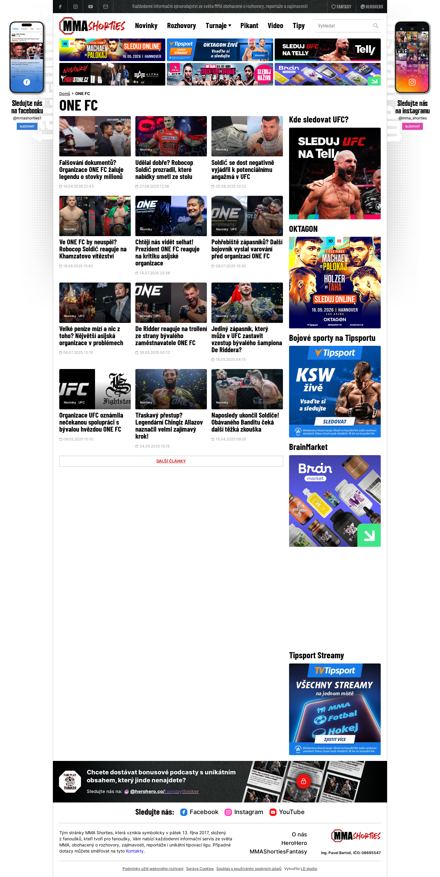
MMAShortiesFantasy (278, 852)
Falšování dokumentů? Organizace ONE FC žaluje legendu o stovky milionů (91, 170)
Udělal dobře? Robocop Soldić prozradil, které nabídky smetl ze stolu (164, 170)
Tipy (299, 26)
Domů (64, 94)
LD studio (309, 869)
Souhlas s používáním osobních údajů (248, 869)
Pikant (249, 26)
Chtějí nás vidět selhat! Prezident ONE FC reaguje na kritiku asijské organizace (167, 253)
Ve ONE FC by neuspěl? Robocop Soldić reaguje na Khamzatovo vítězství (93, 249)
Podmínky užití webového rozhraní (153, 869)
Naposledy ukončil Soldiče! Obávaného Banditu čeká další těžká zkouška (245, 422)
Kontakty (135, 851)
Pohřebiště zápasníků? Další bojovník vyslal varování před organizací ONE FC (246, 249)
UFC (234, 229)
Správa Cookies (200, 869)
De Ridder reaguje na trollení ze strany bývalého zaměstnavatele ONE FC (171, 336)
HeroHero (294, 843)
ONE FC (82, 94)
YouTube (287, 812)
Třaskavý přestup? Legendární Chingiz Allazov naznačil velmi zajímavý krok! (169, 426)
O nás (299, 835)
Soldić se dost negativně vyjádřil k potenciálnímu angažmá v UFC (242, 170)
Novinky (146, 26)
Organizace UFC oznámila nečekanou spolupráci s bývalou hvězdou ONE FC (91, 422)
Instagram (244, 812)
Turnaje (218, 26)
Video (275, 26)
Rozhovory (181, 26)
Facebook (199, 812)
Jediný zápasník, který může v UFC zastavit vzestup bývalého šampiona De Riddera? (246, 340)
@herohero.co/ (161, 791)
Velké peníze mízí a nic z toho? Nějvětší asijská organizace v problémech (91, 336)
